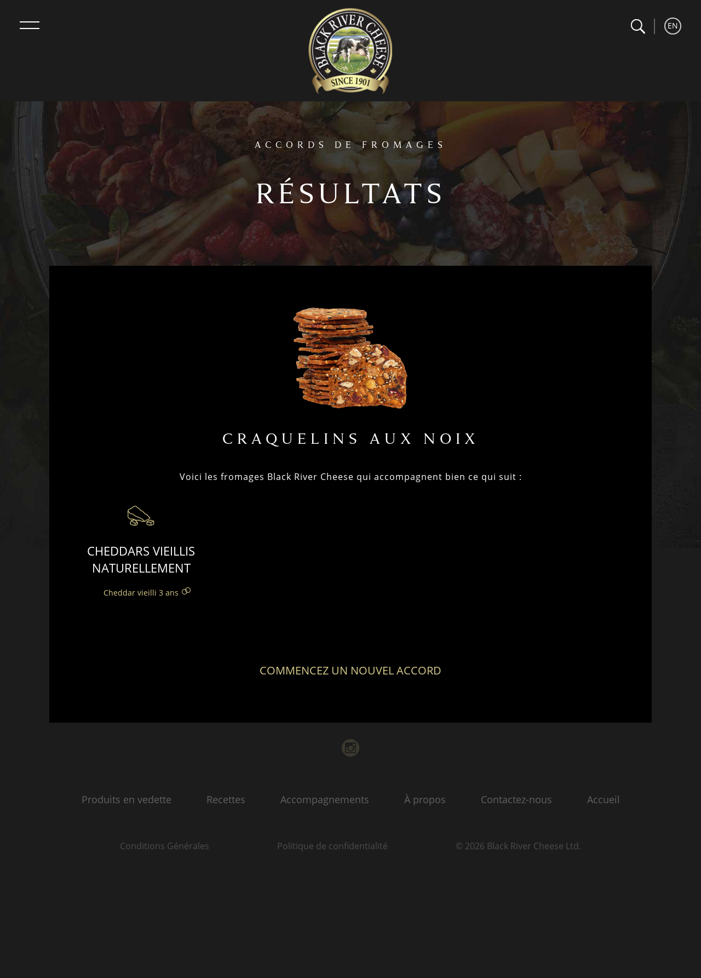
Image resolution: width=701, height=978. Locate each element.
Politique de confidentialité (332, 846)
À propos (425, 799)
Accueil (603, 799)
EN (673, 25)
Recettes (225, 799)
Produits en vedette (126, 799)
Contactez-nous (516, 799)
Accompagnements (324, 799)
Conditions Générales (164, 846)
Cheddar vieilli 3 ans (141, 592)
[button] (637, 26)
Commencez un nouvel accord (350, 670)
